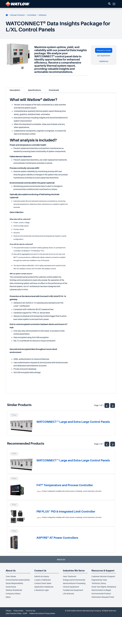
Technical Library (99, 583)
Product (14, 415)
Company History (13, 594)
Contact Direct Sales (42, 583)
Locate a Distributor (42, 580)
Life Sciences (68, 594)
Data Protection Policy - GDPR (16, 613)
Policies (8, 611)
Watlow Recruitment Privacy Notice (42, 613)
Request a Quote (104, 50)
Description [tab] (15, 90)
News (8, 597)
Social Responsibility (14, 583)
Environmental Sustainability (18, 580)
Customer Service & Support (103, 576)
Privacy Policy (18, 611)
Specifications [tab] (34, 90)
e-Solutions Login (41, 590)
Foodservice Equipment (73, 590)
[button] (109, 3)
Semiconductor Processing (74, 583)
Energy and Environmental (74, 580)
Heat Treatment (69, 576)
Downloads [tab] (54, 90)
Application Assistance (43, 587)
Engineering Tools (99, 580)
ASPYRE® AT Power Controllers (57, 537)
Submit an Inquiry (41, 576)
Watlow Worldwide (14, 590)
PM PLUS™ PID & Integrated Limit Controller (65, 511)
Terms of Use (30, 611)
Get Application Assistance (103, 58)
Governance (11, 587)
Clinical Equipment (71, 587)
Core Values (11, 576)
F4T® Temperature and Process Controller (64, 485)
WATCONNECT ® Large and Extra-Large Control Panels (73, 421)
